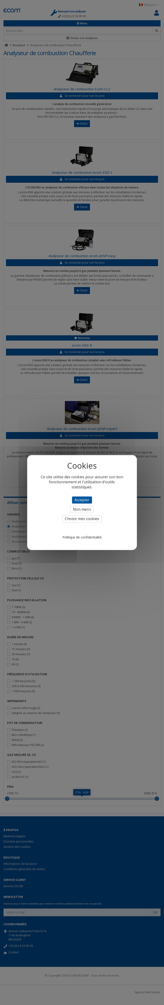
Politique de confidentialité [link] (82, 537)
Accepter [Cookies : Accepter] (82, 499)
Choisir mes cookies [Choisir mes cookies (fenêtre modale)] (82, 518)
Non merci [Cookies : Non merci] (82, 509)
